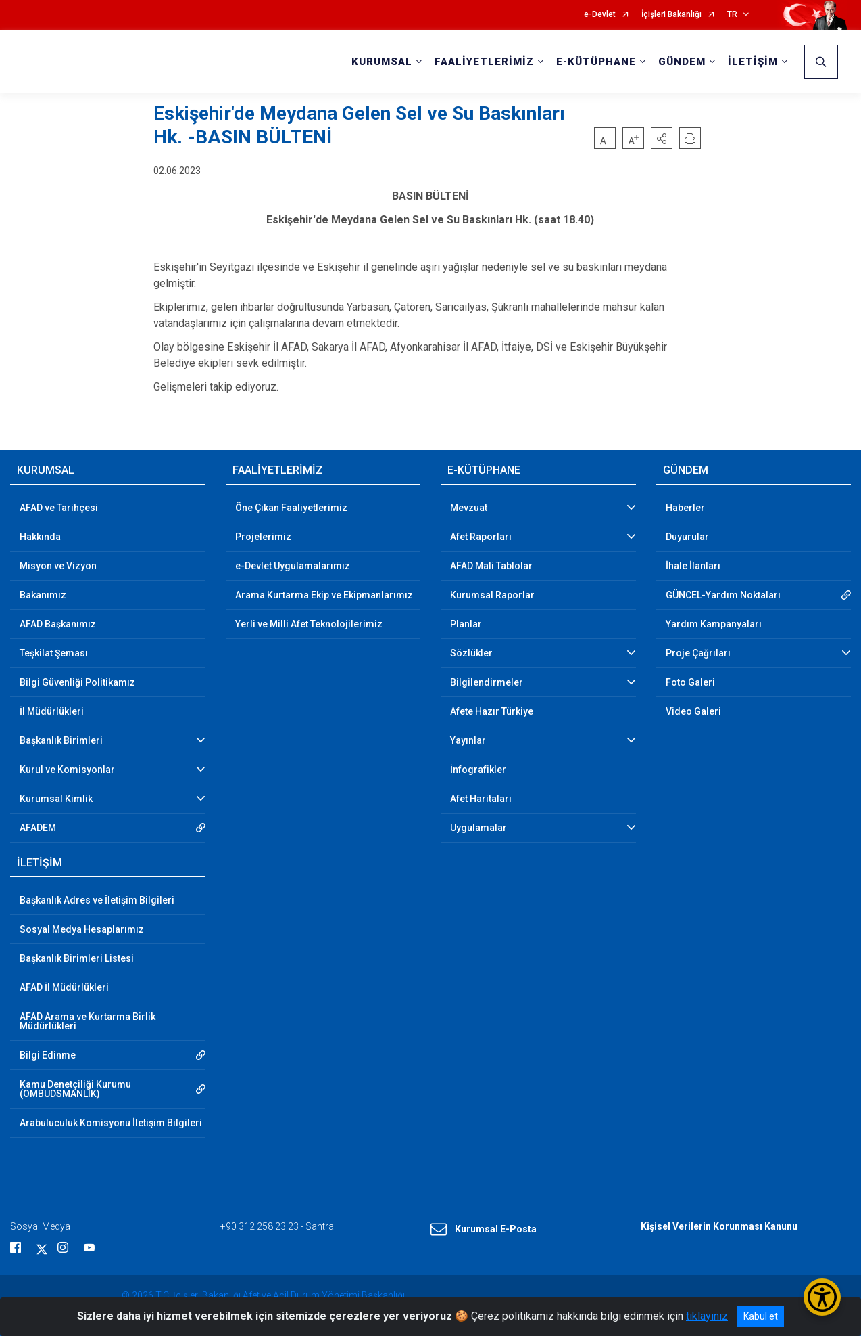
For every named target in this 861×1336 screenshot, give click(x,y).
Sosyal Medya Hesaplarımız (82, 929)
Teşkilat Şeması (54, 653)
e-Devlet (600, 14)
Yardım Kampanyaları (714, 624)
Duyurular (687, 536)
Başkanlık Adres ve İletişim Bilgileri (97, 900)
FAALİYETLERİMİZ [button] (484, 61)
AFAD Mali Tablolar (491, 565)
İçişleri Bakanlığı (671, 14)
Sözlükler (471, 653)
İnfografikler (478, 769)
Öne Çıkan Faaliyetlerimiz (291, 507)
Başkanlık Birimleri (61, 740)
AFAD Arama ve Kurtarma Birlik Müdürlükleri (87, 1021)
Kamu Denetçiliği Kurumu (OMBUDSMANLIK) (75, 1089)
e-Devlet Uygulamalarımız (292, 565)
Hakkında (40, 536)
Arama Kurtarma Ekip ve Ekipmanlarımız (324, 594)
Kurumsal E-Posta (483, 1230)
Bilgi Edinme (48, 1055)
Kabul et (760, 1316)
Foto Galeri (690, 682)
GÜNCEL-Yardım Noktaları (723, 594)
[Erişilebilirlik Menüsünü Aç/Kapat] (822, 1297)
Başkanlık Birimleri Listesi (77, 958)
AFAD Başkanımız (58, 624)
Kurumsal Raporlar (492, 594)
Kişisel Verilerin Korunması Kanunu (719, 1226)
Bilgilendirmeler (486, 682)
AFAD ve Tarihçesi (59, 507)
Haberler (685, 507)
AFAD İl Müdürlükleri (64, 987)
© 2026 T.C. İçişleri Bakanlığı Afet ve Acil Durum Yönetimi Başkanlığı (263, 1295)
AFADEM (38, 827)
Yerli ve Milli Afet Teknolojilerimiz (309, 624)
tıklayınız (707, 1316)
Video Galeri (693, 711)
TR (732, 14)
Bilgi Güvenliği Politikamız (77, 682)
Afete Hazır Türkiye (491, 711)
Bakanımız (43, 594)
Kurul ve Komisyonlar (67, 769)
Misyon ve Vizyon (58, 565)
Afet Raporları (481, 536)
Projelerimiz (263, 536)
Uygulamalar (478, 827)
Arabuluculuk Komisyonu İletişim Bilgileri (111, 1122)
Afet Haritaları (481, 798)
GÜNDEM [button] (682, 61)
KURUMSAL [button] (381, 61)
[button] (661, 138)
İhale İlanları (693, 565)
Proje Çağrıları (698, 653)
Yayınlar (468, 740)
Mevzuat (468, 507)
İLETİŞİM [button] (753, 61)
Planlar (466, 624)
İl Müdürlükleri (52, 711)
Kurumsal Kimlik (56, 798)
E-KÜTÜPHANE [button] (596, 61)
